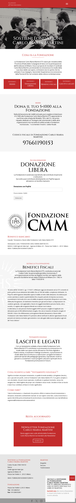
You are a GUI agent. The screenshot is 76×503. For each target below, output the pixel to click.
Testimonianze (45, 468)
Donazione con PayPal (22, 186)
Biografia (43, 463)
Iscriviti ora (38, 441)
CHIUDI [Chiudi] (72, 478)
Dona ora (18, 198)
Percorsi (43, 465)
